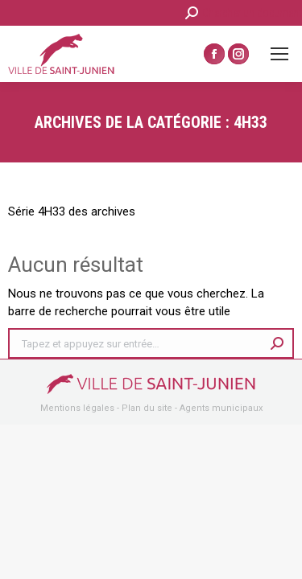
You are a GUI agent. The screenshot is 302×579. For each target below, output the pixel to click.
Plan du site (147, 408)
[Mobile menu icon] (279, 53)
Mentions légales (77, 408)
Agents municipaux (221, 408)
